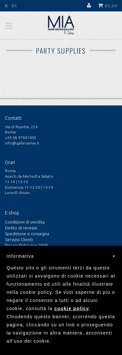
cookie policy (71, 308)
